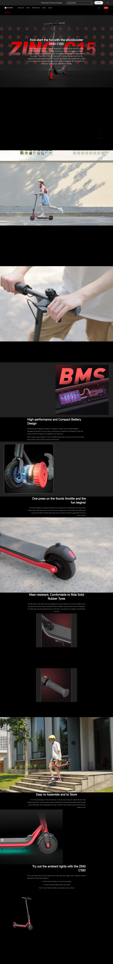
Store (106, 7)
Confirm (98, 3)
